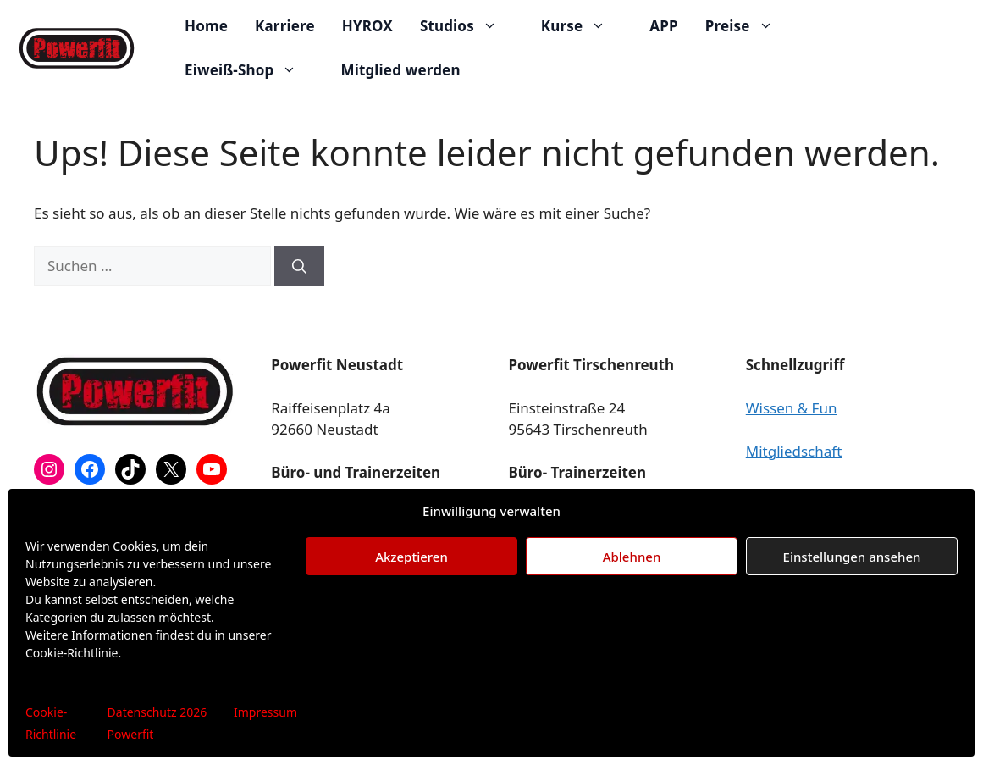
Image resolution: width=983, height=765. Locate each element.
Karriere (285, 26)
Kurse (581, 26)
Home (206, 26)
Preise (747, 26)
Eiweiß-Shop (249, 70)
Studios (467, 26)
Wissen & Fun (791, 408)
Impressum (265, 712)
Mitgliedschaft (794, 451)
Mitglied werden (400, 70)
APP (663, 26)
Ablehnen (632, 556)
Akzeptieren (411, 556)
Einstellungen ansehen (852, 556)
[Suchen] (299, 266)
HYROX (367, 26)
